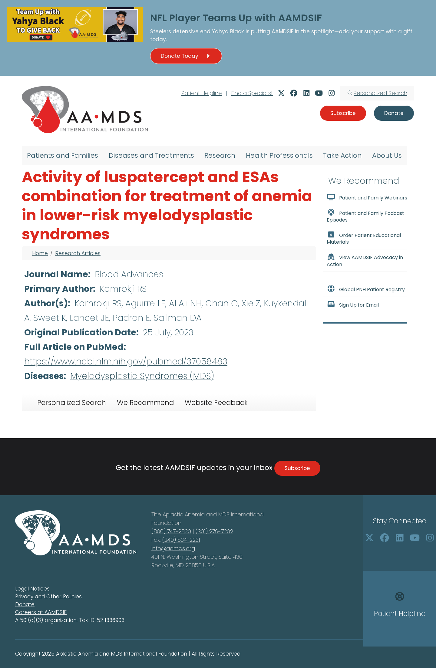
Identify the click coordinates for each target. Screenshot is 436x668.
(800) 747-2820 (171, 531)
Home (40, 253)
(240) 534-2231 (181, 540)
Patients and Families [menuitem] (62, 155)
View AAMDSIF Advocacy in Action (365, 260)
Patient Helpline (201, 93)
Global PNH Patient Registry (366, 289)
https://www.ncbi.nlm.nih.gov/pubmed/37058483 (125, 361)
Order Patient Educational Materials (364, 238)
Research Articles (78, 253)
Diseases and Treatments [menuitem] (151, 155)
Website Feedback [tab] (216, 402)
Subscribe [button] (343, 113)
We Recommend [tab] (145, 402)
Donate (25, 604)
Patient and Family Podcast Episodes (365, 216)
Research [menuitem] (219, 155)
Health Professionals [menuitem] (279, 155)
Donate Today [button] (186, 56)
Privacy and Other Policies (48, 596)
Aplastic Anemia (184, 514)
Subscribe (297, 468)
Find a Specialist (252, 93)
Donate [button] (394, 113)
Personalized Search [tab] (71, 402)
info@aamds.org (173, 548)
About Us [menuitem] (387, 155)
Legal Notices (32, 588)
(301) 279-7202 (214, 531)
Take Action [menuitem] (342, 155)
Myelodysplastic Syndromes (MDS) (142, 376)
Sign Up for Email (353, 304)
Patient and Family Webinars (367, 197)
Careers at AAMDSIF (41, 612)
